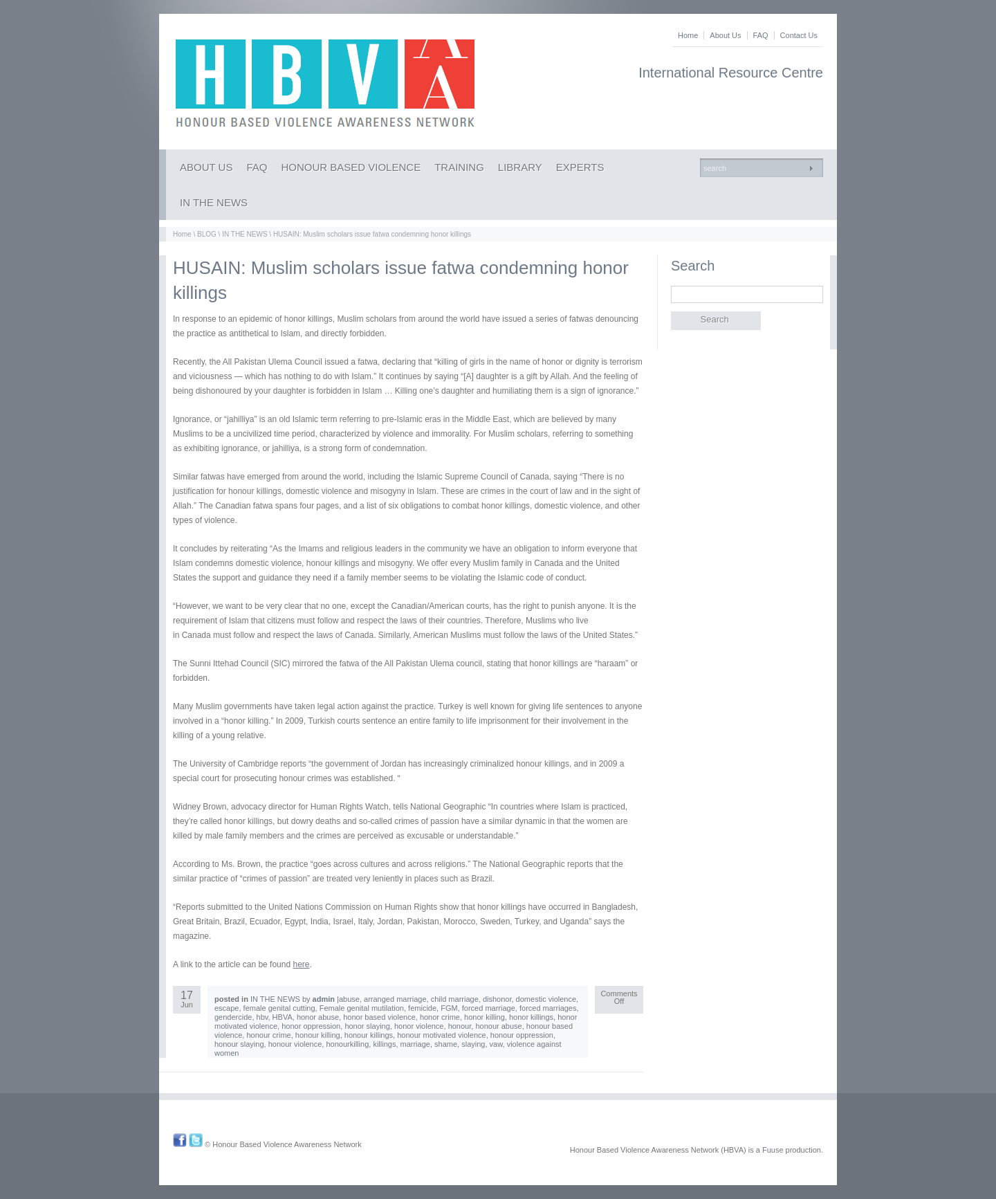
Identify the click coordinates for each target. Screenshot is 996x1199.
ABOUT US (206, 167)
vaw (496, 1044)
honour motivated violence (441, 1035)
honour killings (368, 1035)
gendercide (233, 1017)
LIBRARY (520, 167)
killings (384, 1044)
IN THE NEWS (214, 202)
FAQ (760, 35)
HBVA (283, 1017)
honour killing (317, 1035)
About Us (725, 35)
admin (324, 999)
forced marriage (488, 1008)
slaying (473, 1044)
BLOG (206, 234)
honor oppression (311, 1026)
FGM (449, 1008)
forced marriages (548, 1008)
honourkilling (347, 1044)
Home (688, 35)
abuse (349, 999)
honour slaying (239, 1044)
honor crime (440, 1017)
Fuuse (773, 1150)
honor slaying (366, 1026)
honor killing (484, 1017)
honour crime (268, 1035)
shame (445, 1044)
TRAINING (459, 167)
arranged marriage (395, 999)
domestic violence (546, 999)
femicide (422, 1008)
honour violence (295, 1044)
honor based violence (379, 1017)
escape (226, 1008)
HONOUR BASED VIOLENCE (351, 167)
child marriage (455, 999)
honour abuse (498, 1026)
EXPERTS (580, 167)
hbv (262, 1017)
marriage (415, 1044)
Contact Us (799, 35)
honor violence (419, 1026)
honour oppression (521, 1035)
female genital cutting (279, 1008)
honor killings (531, 1017)
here (301, 964)
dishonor (497, 999)
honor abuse (318, 1017)
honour (460, 1026)
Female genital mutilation (362, 1008)
